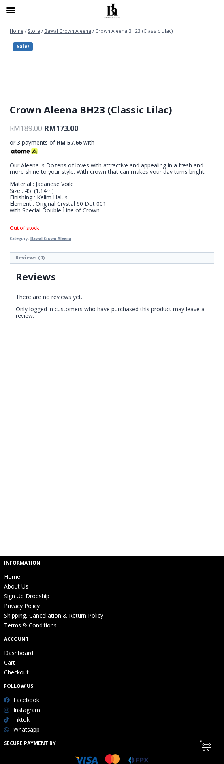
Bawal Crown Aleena (50, 405)
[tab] (112, 425)
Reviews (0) (30, 425)
